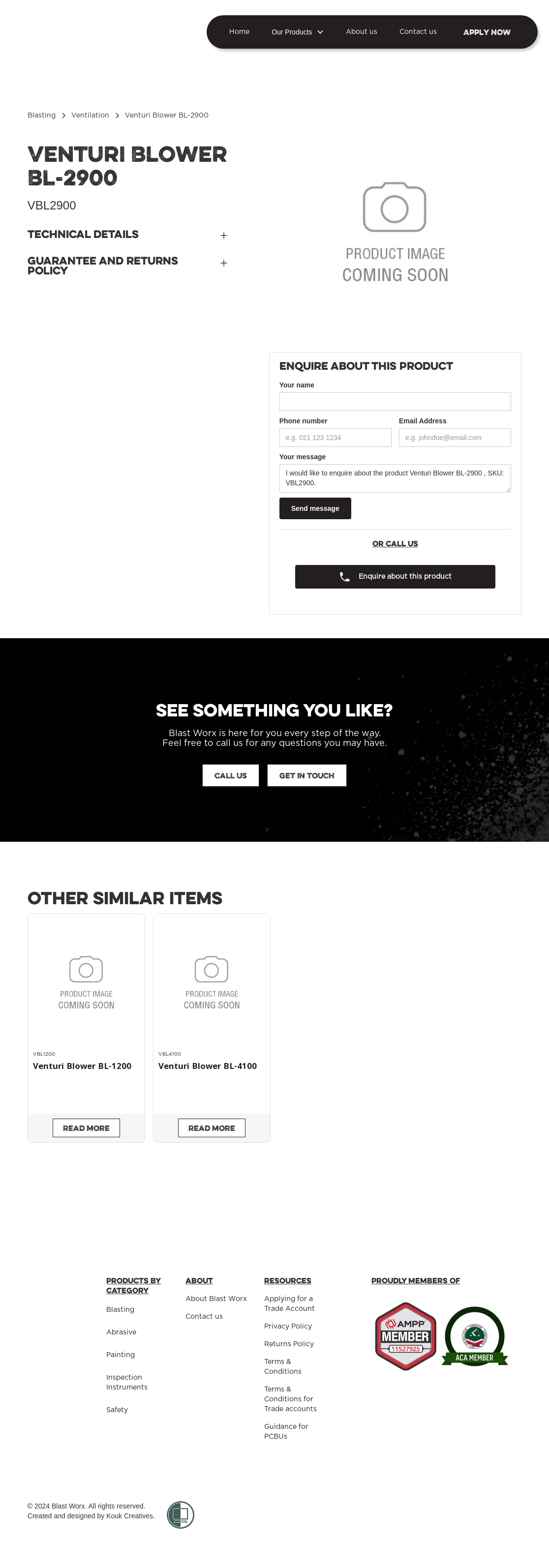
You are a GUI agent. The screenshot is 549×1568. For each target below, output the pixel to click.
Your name (296, 385)
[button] (298, 32)
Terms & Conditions (283, 1367)
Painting (120, 1355)
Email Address (423, 421)
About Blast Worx (216, 1299)
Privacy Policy (288, 1326)
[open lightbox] (395, 233)
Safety (117, 1410)
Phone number (303, 421)
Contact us (418, 32)
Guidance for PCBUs (286, 1431)
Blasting (120, 1309)
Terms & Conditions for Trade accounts (290, 1399)
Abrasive (121, 1332)
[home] (82, 31)
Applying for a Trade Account (289, 1304)
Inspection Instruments (127, 1382)
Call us (230, 775)
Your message (302, 457)
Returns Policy (289, 1344)
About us (361, 32)
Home (239, 32)
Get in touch (307, 775)
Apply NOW (487, 32)
